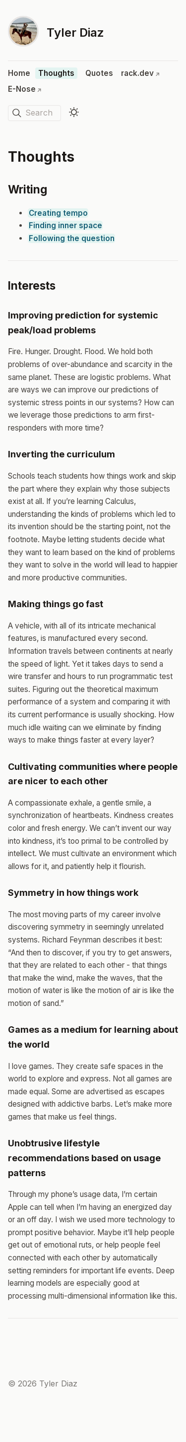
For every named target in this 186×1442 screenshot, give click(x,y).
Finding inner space (65, 225)
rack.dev (140, 73)
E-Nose (25, 89)
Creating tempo (58, 213)
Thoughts (56, 73)
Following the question (72, 238)
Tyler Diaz (75, 32)
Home (19, 73)
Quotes (99, 73)
